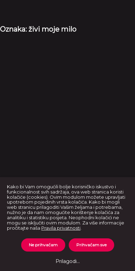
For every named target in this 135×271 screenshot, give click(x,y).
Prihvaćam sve (91, 244)
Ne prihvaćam (43, 244)
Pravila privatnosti (61, 228)
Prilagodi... (68, 261)
